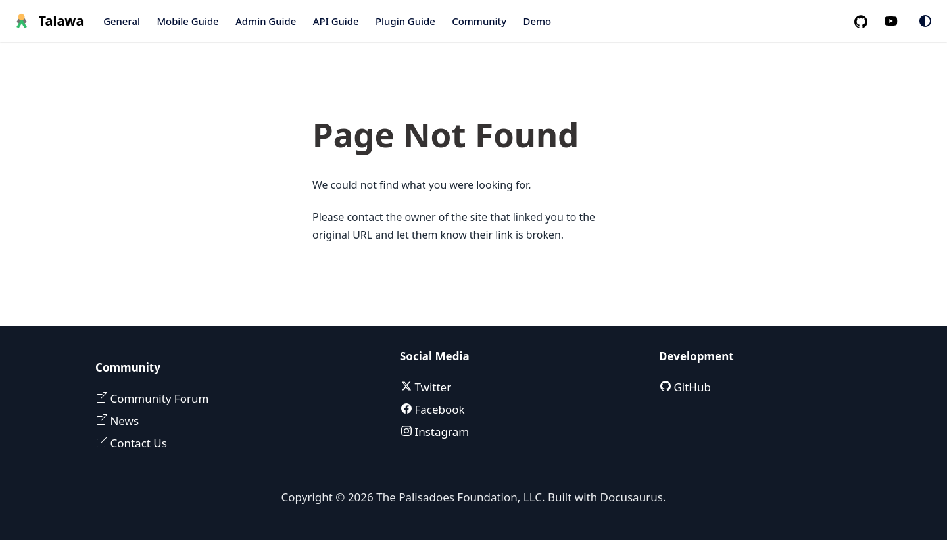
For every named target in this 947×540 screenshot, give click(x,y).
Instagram (440, 431)
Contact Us (137, 443)
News (123, 420)
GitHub (691, 387)
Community (479, 21)
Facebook (438, 409)
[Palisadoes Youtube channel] (898, 21)
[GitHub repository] (866, 21)
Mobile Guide (187, 21)
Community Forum (157, 398)
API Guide (336, 21)
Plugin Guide (405, 21)
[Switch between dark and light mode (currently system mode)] (925, 21)
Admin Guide (265, 21)
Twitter (431, 387)
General (121, 21)
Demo (537, 21)
